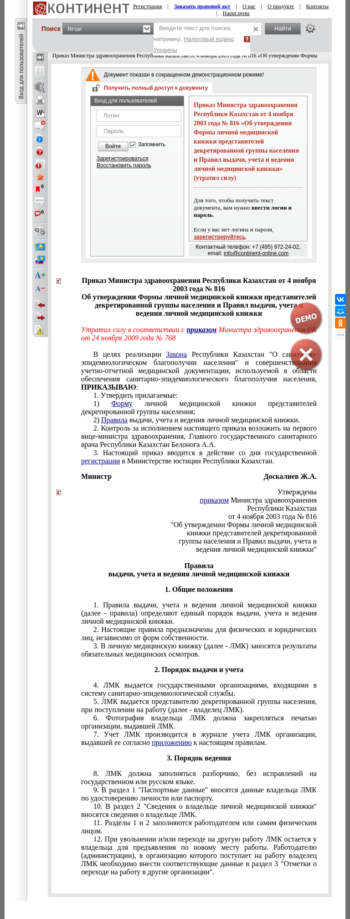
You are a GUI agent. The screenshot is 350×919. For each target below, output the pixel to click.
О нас (249, 6)
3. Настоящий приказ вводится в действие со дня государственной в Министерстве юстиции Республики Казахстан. (199, 457)
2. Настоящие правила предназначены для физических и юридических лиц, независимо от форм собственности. (199, 634)
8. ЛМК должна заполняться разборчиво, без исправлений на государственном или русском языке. (199, 778)
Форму (122, 403)
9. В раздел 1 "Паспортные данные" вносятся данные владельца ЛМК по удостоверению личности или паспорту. (199, 794)
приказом (201, 330)
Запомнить (151, 145)
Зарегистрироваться (122, 158)
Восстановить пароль (124, 165)
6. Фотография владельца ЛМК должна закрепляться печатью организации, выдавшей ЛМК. (199, 722)
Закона (176, 354)
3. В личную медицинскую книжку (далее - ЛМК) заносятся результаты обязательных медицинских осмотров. (199, 650)
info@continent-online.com (256, 253)
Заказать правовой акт (202, 6)
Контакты (317, 6)
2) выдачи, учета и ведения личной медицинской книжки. (196, 420)
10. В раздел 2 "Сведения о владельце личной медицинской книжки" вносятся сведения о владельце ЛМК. (199, 810)
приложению (172, 742)
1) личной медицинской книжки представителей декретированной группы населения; (199, 408)
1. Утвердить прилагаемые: (135, 395)
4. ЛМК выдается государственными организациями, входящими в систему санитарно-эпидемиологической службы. (199, 689)
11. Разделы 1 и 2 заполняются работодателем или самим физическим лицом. (199, 827)
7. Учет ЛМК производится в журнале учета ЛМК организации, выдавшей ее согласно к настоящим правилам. (199, 738)
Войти (113, 146)
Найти (282, 28)
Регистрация (147, 6)
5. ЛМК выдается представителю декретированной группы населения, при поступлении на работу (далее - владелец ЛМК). (199, 706)
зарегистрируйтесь (220, 237)
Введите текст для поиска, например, (194, 39)
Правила (114, 420)
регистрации (100, 461)
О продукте (281, 6)
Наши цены (236, 13)
